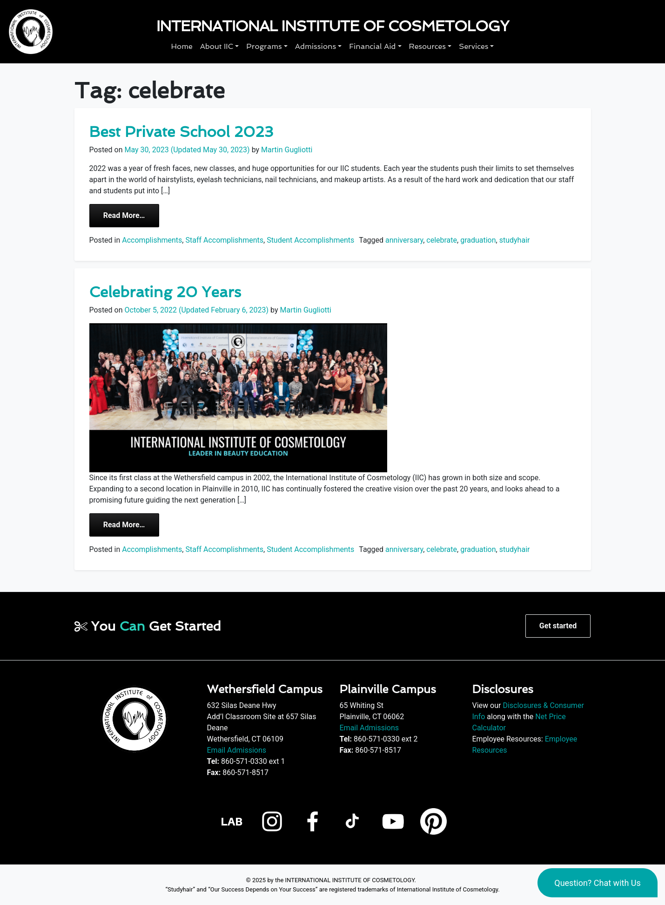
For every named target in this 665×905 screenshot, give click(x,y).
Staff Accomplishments (224, 240)
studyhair (514, 240)
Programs (264, 46)
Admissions (315, 46)
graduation (478, 240)
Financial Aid (372, 46)
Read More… (131, 215)
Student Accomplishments (310, 240)
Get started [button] (558, 625)
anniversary (404, 240)
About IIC (217, 46)
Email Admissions (237, 750)
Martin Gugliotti (285, 149)
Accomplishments (152, 240)
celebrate (441, 240)
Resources (427, 46)
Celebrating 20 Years (165, 292)
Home (182, 46)
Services (473, 46)
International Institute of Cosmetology (332, 26)
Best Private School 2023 (181, 132)
